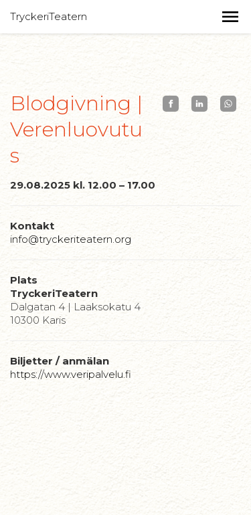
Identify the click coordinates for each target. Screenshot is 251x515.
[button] (230, 16)
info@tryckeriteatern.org (70, 239)
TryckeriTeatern (48, 16)
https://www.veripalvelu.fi (70, 374)
